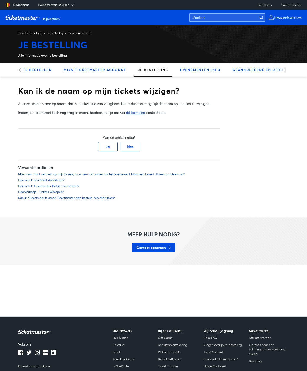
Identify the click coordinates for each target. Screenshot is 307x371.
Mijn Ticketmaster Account (95, 70)
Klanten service (291, 5)
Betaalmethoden (169, 359)
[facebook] (20, 354)
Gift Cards (265, 5)
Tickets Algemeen (79, 33)
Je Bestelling (55, 33)
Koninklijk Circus (123, 359)
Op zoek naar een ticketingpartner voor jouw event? (267, 349)
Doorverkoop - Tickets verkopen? (41, 192)
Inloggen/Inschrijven (288, 17)
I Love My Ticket (214, 366)
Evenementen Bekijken (56, 5)
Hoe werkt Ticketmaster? (220, 359)
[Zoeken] (227, 17)
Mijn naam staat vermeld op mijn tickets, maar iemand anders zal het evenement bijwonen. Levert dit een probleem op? (101, 174)
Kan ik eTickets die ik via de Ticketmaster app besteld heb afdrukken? (66, 198)
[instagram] (37, 354)
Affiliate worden (260, 338)
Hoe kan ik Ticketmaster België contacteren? (48, 186)
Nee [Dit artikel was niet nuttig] (130, 146)
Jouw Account (213, 352)
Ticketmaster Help (30, 33)
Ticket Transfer (168, 366)
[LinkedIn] (53, 354)
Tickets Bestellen (31, 70)
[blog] (45, 354)
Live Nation (120, 338)
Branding (255, 361)
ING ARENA (120, 366)
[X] (29, 354)
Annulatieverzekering (172, 345)
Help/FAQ (210, 338)
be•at (116, 352)
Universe (118, 345)
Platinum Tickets (169, 352)
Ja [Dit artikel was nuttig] (108, 146)
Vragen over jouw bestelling (222, 345)
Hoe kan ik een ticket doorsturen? (41, 180)
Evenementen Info (200, 70)
